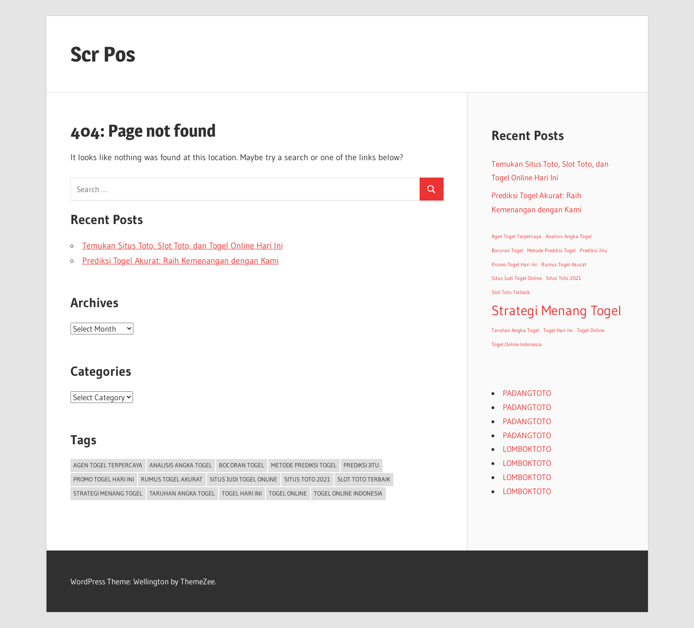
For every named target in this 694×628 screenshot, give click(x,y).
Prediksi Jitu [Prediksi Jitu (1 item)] (361, 465)
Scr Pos (102, 54)
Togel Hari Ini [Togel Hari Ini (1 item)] (242, 493)
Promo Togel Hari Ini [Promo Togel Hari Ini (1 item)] (103, 479)
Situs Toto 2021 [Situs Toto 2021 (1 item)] (307, 479)
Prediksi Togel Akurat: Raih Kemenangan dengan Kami (180, 261)
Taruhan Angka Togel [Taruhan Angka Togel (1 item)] (182, 493)
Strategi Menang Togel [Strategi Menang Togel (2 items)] (107, 493)
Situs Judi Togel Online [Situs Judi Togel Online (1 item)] (243, 479)
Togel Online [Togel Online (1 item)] (288, 493)
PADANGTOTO (527, 393)
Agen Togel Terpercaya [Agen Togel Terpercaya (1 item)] (107, 465)
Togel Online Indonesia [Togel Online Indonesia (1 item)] (348, 493)
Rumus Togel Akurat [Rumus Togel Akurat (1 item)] (172, 479)
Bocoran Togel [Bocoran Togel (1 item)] (241, 465)
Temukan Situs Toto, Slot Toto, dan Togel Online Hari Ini (182, 245)
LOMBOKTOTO (527, 449)
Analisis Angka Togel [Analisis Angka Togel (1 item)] (180, 465)
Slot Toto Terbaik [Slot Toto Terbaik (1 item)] (363, 479)
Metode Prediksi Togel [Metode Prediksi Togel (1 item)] (303, 465)
